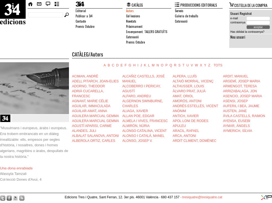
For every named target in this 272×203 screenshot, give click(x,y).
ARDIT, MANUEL (235, 76)
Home (31, 4)
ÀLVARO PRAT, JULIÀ (189, 91)
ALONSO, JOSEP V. (137, 141)
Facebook (9, 198)
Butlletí (57, 4)
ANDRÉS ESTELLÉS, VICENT (195, 106)
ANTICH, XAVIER (186, 116)
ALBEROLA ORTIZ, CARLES (93, 141)
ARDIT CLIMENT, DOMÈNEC (194, 141)
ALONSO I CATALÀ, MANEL (143, 136)
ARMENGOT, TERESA (240, 86)
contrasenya (237, 22)
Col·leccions (133, 16)
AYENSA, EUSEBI (236, 121)
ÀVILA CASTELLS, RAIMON (244, 116)
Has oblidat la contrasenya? (247, 31)
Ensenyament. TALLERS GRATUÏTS (146, 31)
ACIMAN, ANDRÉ (85, 76)
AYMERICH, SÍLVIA (237, 131)
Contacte (39, 4)
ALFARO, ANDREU (136, 96)
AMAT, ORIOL (183, 96)
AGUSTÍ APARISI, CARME (92, 126)
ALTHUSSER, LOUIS (188, 86)
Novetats (131, 21)
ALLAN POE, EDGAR (138, 116)
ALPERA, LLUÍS (185, 76)
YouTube (15, 198)
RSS (22, 198)
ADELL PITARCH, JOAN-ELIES (95, 81)
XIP (266, 197)
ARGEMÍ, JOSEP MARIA (241, 81)
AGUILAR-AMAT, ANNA (89, 111)
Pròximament (134, 26)
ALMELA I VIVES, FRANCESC (145, 121)
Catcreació (132, 37)
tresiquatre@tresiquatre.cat (202, 197)
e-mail (234, 18)
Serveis (179, 11)
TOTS (218, 65)
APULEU (179, 126)
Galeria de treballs (186, 16)
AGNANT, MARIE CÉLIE (90, 101)
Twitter (3, 198)
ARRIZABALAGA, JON (240, 91)
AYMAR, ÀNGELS (236, 126)
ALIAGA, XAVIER (135, 111)
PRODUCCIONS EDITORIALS (198, 5)
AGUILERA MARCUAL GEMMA (95, 116)
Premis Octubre (85, 26)
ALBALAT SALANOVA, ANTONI (95, 136)
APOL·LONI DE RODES (190, 121)
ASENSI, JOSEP (235, 101)
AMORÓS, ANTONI (187, 101)
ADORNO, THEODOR (88, 86)
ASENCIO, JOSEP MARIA (242, 96)
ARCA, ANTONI (184, 136)
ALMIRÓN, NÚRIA (136, 126)
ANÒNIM (179, 111)
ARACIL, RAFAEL (186, 131)
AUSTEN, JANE (235, 111)
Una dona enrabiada (16, 168)
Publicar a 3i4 (84, 16)
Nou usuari (237, 37)
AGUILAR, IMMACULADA (91, 106)
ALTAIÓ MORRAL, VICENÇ (193, 81)
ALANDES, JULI (84, 131)
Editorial (81, 11)
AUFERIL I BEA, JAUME (241, 106)
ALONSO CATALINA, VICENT (144, 131)
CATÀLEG (137, 5)
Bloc (48, 4)
